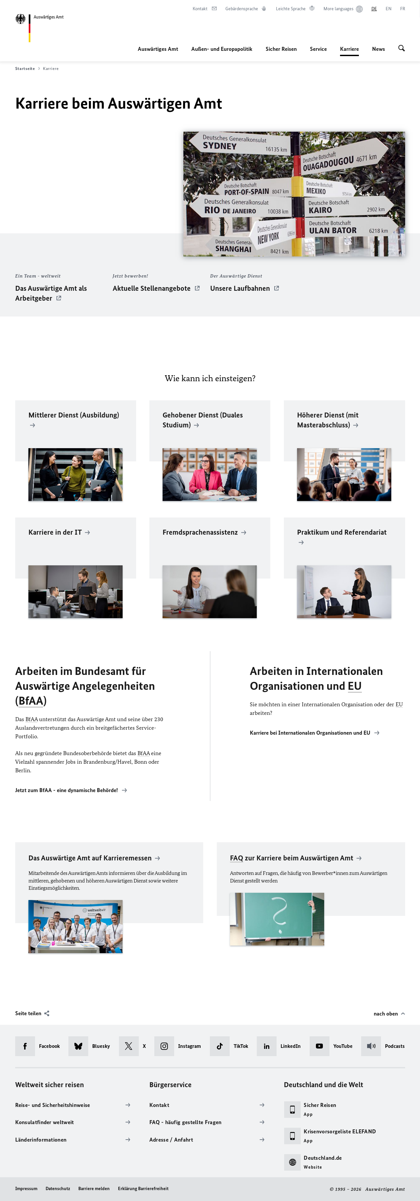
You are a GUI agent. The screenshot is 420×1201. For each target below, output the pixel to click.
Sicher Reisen (281, 49)
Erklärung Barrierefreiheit (143, 1188)
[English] (389, 9)
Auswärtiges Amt (158, 49)
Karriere (349, 49)
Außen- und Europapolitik (221, 49)
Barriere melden (94, 1188)
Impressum (26, 1188)
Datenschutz (58, 1188)
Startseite (27, 69)
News (378, 49)
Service (318, 49)
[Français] (402, 9)
